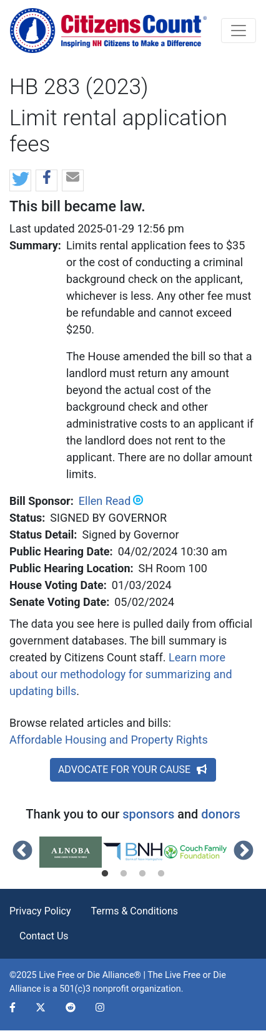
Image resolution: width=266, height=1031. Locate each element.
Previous (22, 851)
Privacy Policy (40, 911)
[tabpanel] (70, 852)
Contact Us (44, 936)
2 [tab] (123, 874)
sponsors (148, 814)
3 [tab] (142, 874)
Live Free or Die (195, 975)
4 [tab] (161, 874)
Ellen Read (105, 500)
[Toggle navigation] (238, 30)
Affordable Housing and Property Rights (108, 739)
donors (220, 814)
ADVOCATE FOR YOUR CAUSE (133, 769)
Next (243, 851)
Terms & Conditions (135, 911)
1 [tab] (105, 874)
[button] (20, 181)
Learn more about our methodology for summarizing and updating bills (120, 674)
